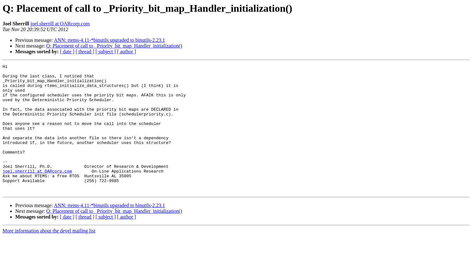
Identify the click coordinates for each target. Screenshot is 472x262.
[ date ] (67, 51)
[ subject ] (106, 51)
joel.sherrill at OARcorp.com (60, 23)
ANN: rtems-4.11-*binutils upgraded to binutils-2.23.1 (109, 40)
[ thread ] (85, 51)
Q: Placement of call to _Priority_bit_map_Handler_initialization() (114, 46)
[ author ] (126, 51)
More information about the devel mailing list (49, 256)
